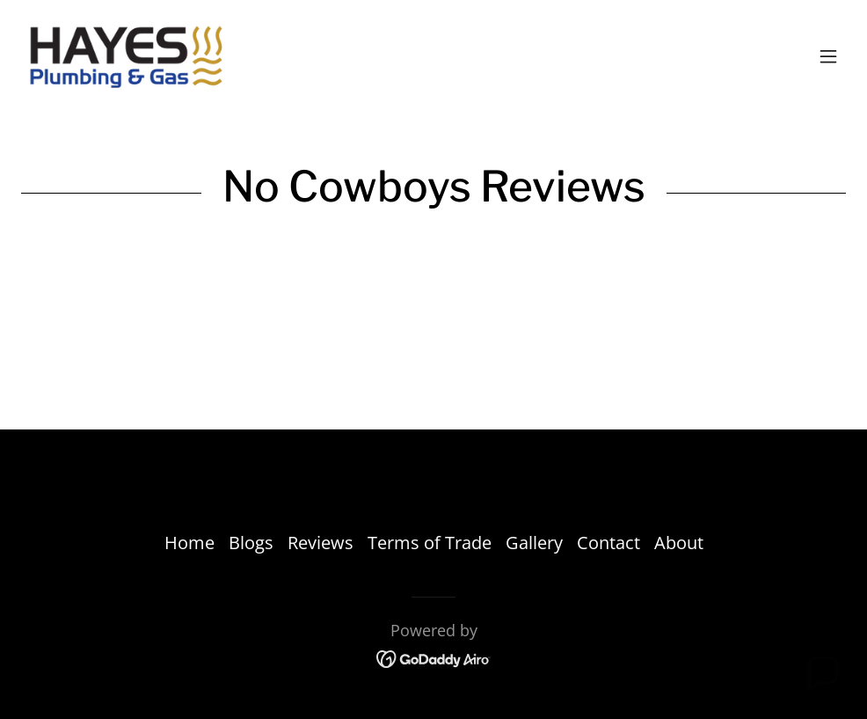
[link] (125, 56)
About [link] (678, 542)
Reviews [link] (320, 542)
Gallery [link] (534, 542)
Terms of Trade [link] (430, 542)
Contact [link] (608, 542)
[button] (828, 56)
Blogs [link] (251, 542)
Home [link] (189, 542)
